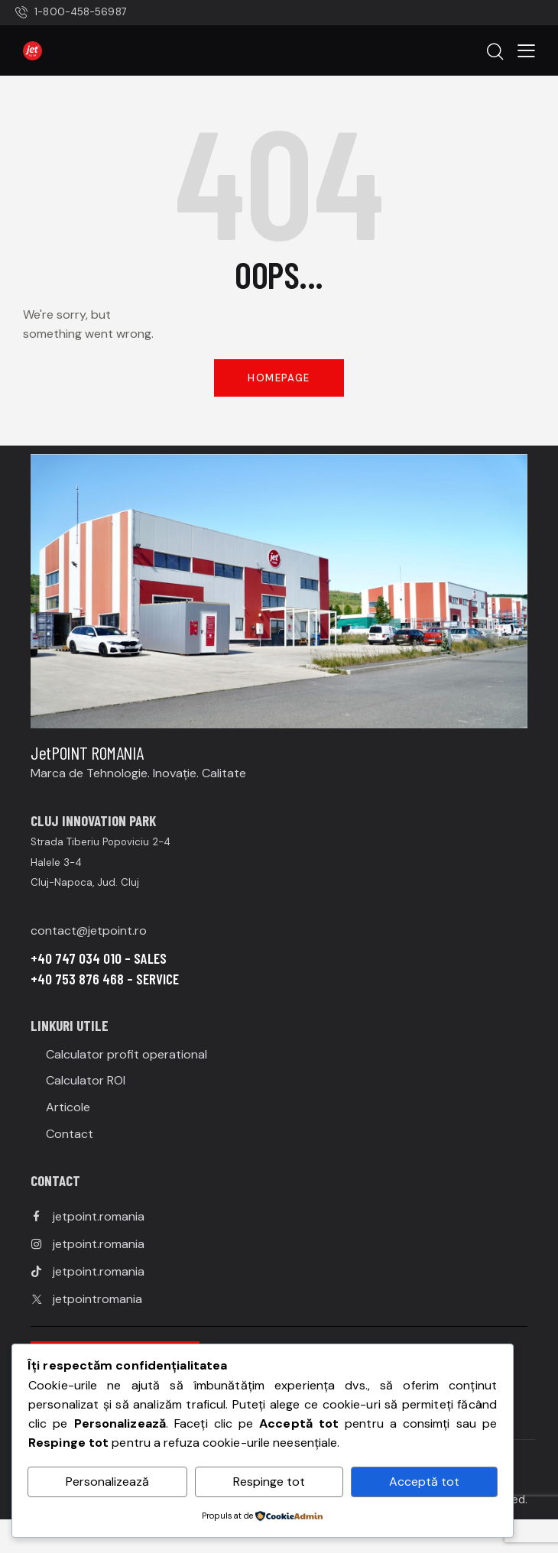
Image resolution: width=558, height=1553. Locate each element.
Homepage (279, 377)
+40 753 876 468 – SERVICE (105, 978)
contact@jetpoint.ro (89, 930)
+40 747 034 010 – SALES (99, 958)
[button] (526, 50)
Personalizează (107, 1482)
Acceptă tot (424, 1482)
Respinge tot (269, 1482)
